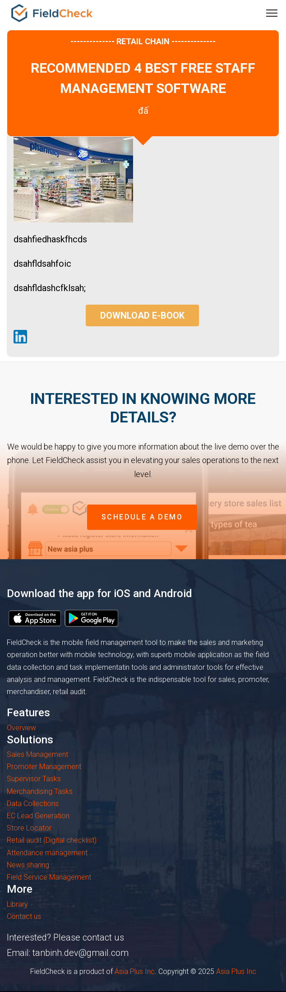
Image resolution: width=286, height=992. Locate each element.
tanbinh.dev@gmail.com (80, 952)
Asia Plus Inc (135, 971)
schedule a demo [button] (142, 517)
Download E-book (142, 315)
